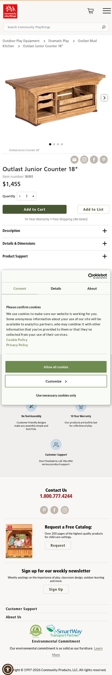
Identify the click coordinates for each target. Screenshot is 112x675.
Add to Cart (34, 209)
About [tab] (92, 288)
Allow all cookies (56, 367)
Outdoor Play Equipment (21, 41)
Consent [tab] (19, 288)
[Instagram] (65, 512)
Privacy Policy (17, 345)
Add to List (93, 209)
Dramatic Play (58, 41)
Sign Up (56, 589)
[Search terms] (56, 27)
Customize (56, 381)
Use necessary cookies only (56, 395)
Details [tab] (56, 288)
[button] (50, 144)
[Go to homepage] (10, 17)
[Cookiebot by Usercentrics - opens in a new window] (88, 276)
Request (58, 545)
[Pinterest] (45, 512)
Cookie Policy (17, 340)
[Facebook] (55, 512)
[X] (71, 512)
